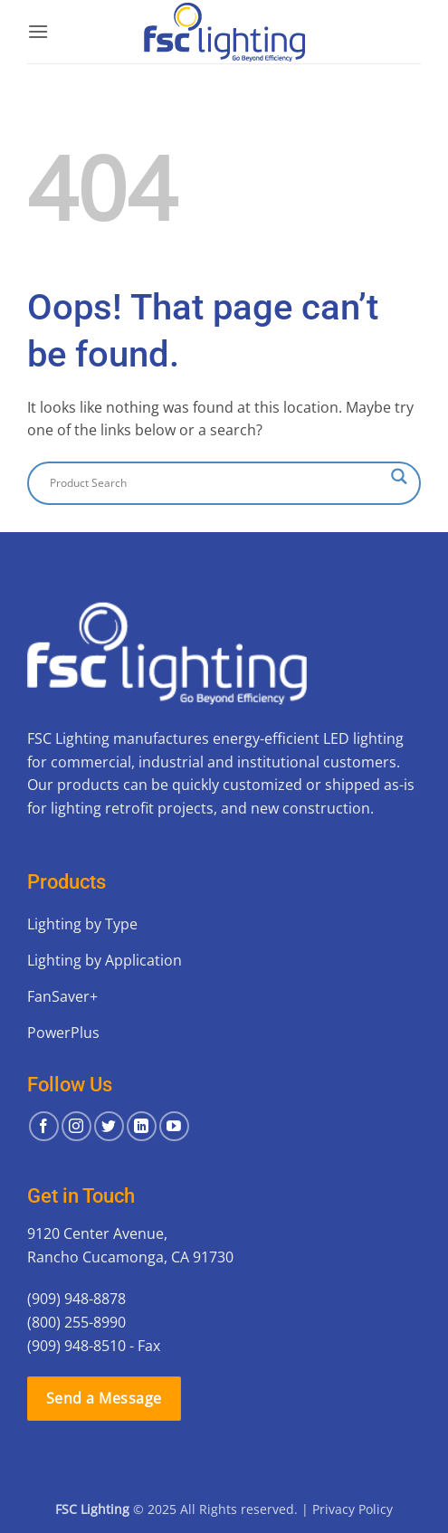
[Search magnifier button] (399, 476)
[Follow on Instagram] (76, 1126)
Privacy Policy (352, 1509)
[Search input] (216, 483)
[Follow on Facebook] (44, 1126)
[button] (38, 31)
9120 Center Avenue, (97, 1233)
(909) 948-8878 (76, 1299)
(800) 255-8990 (76, 1322)
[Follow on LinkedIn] (142, 1126)
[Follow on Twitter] (109, 1126)
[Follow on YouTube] (174, 1126)
